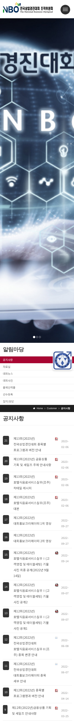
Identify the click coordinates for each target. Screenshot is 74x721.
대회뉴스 (8, 373)
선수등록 (8, 394)
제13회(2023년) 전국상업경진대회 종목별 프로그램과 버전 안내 (29, 444)
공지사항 (8, 360)
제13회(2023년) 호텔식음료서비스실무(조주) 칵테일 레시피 (31, 482)
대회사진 (8, 380)
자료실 (6, 367)
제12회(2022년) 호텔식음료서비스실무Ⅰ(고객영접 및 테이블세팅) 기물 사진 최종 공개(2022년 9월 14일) (31, 564)
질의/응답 (8, 401)
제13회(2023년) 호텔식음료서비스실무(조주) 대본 (31, 503)
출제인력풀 (9, 387)
